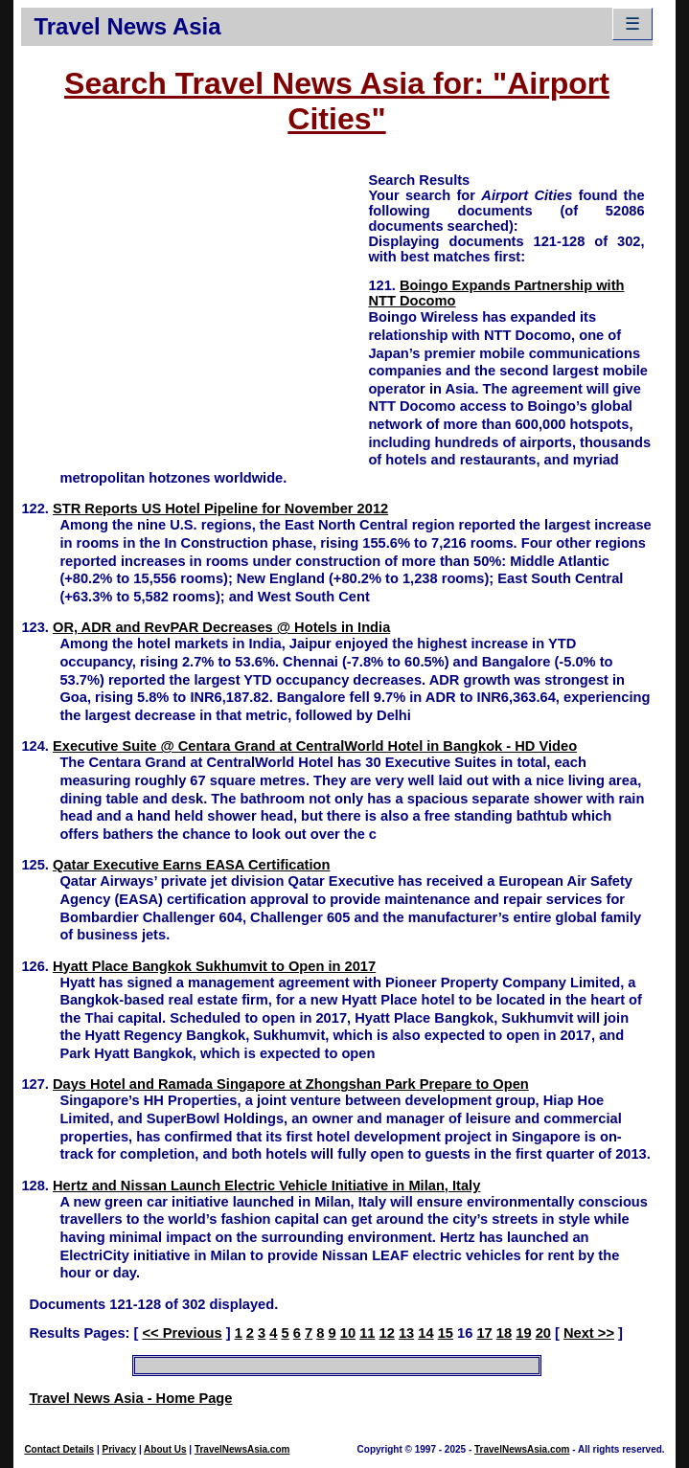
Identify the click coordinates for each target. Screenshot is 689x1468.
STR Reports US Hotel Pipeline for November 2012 (220, 508)
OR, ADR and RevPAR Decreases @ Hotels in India (221, 627)
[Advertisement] (195, 304)
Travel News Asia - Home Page (130, 1398)
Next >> (588, 1333)
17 (484, 1333)
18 (504, 1333)
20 (543, 1333)
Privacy (120, 1449)
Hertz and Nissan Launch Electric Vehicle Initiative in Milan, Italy (266, 1185)
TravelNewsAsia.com (242, 1449)
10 (348, 1333)
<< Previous (181, 1333)
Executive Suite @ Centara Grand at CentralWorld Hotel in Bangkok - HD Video (315, 746)
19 (523, 1333)
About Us (165, 1449)
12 (387, 1333)
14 (425, 1333)
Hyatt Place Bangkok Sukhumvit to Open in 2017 (214, 966)
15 (445, 1333)
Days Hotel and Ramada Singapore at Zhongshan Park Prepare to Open (291, 1084)
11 (367, 1333)
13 (406, 1333)
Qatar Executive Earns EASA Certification (191, 864)
